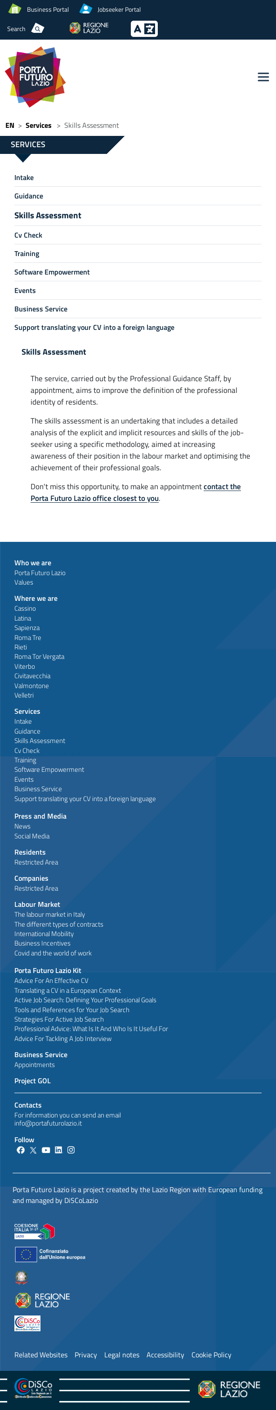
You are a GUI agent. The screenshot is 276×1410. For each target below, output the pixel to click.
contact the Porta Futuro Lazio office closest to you (136, 492)
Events (25, 290)
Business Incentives (42, 943)
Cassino (25, 608)
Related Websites (40, 1354)
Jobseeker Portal (119, 9)
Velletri (24, 695)
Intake (24, 177)
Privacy (86, 1354)
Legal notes (121, 1354)
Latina (22, 618)
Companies (31, 878)
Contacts (28, 1104)
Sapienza (27, 627)
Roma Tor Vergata (39, 656)
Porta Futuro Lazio (40, 573)
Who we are (32, 562)
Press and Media (40, 816)
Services (39, 125)
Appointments (34, 1064)
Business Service (40, 308)
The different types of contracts (58, 924)
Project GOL (32, 1080)
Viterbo (24, 666)
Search (16, 28)
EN (9, 125)
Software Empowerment (52, 271)
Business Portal (48, 9)
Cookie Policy (211, 1354)
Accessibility (165, 1354)
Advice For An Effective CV (51, 980)
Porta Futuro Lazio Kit (47, 970)
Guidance (28, 195)
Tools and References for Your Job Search (71, 1010)
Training (26, 253)
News (22, 826)
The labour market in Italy (49, 914)
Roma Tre (27, 637)
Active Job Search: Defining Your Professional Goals (85, 1000)
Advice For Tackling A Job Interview (62, 1038)
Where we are (36, 598)
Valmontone (31, 685)
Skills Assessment (47, 214)
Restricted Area (36, 862)
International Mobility (44, 933)
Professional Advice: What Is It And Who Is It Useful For (91, 1028)
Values (23, 582)
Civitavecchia (32, 676)
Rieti (20, 647)
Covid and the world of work (53, 953)
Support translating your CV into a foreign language (94, 327)
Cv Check (28, 235)
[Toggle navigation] (263, 77)
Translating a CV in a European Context (67, 990)
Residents (30, 852)
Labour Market (37, 904)
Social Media (31, 836)
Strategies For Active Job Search (59, 1019)
